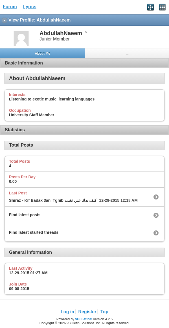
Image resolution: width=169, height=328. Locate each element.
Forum (10, 6)
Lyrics (29, 6)
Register (87, 311)
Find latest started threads (33, 232)
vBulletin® (83, 319)
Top (104, 311)
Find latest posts (24, 215)
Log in (67, 311)
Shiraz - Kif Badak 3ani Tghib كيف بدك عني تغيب (52, 200)
